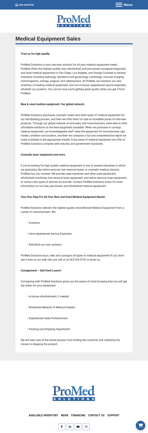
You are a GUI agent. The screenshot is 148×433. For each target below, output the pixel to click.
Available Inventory (43, 415)
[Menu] (119, 5)
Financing (78, 415)
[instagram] (86, 426)
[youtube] (78, 426)
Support (113, 415)
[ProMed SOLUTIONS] (74, 393)
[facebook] (61, 426)
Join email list (26, 4)
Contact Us (96, 415)
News (64, 415)
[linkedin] (70, 426)
